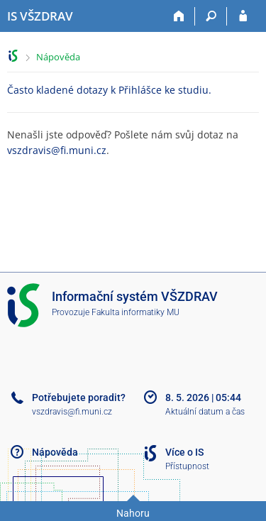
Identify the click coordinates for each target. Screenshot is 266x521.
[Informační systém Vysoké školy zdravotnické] (40, 16)
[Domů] (179, 16)
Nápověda (58, 56)
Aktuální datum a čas (205, 412)
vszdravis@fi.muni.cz (56, 150)
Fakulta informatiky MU (135, 312)
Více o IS (184, 452)
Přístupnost (187, 466)
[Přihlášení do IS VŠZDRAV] (243, 16)
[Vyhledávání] (211, 16)
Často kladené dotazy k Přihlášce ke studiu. (109, 90)
